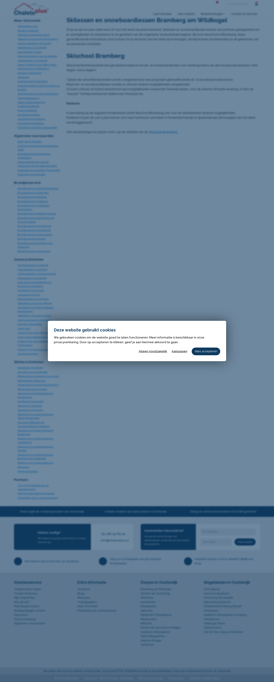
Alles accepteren (206, 351)
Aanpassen (179, 351)
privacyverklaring (66, 342)
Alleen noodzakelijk (153, 351)
